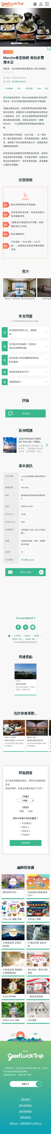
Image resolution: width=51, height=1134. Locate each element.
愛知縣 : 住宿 (17, 639)
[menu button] (47, 4)
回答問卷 (25, 843)
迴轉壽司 (33, 120)
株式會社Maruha (19, 81)
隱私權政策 (25, 1117)
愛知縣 (6, 97)
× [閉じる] (35, 1132)
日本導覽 (17, 636)
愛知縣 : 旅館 (30, 639)
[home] (12, 4)
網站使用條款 (25, 1105)
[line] (33, 627)
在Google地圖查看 (24, 618)
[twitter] (25, 627)
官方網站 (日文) (27, 560)
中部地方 (27, 636)
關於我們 (25, 1099)
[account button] (41, 4)
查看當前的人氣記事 (24, 1132)
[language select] (35, 4)
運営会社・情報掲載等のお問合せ (25, 1123)
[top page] (9, 636)
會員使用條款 (25, 1111)
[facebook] (18, 627)
